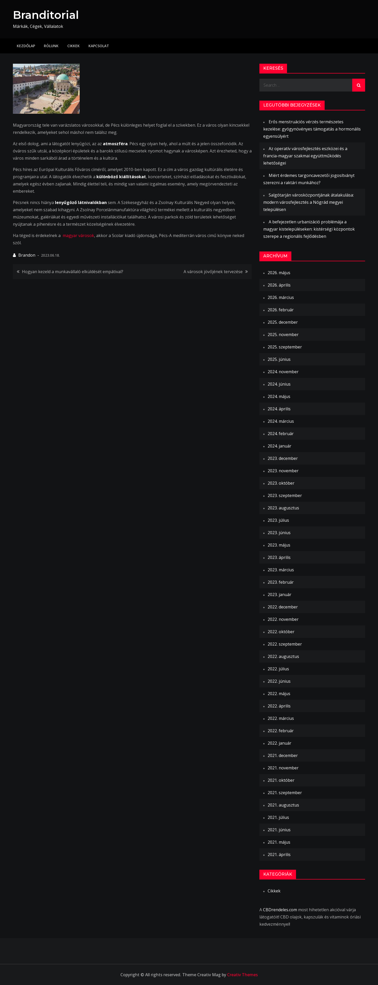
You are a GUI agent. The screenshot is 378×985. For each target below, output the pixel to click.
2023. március (281, 570)
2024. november (283, 372)
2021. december (283, 755)
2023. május (279, 545)
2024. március (281, 421)
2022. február (281, 731)
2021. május (279, 842)
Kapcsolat (98, 45)
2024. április (279, 409)
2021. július (278, 817)
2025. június (279, 359)
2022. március (281, 718)
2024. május (279, 396)
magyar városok (78, 235)
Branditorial (46, 15)
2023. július (278, 520)
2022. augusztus (283, 656)
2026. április (279, 285)
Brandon (26, 255)
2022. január (279, 743)
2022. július (278, 669)
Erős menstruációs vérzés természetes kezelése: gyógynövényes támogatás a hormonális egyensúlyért (312, 129)
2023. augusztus (283, 508)
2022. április (279, 706)
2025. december (283, 322)
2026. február (281, 310)
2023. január (279, 594)
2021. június (279, 830)
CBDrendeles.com (280, 910)
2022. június (279, 681)
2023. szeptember (285, 495)
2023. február (281, 582)
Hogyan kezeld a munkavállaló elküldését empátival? (72, 271)
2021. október (281, 780)
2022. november (283, 619)
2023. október (281, 483)
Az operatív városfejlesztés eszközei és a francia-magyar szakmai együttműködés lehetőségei (305, 156)
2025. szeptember (285, 347)
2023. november (283, 471)
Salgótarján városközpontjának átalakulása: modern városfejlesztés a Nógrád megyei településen (308, 202)
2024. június (279, 384)
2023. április (279, 557)
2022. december (283, 607)
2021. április (279, 854)
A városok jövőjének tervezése (213, 271)
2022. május (279, 693)
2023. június (279, 532)
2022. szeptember (285, 644)
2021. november (283, 768)
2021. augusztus (283, 805)
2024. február (281, 433)
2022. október (281, 631)
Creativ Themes (242, 975)
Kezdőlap (26, 45)
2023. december (283, 458)
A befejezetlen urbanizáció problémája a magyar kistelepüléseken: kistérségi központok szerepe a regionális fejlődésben (309, 229)
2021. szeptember (285, 792)
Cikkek (73, 45)
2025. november (283, 334)
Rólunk (51, 45)
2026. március (281, 297)
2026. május (279, 272)
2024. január (279, 446)
